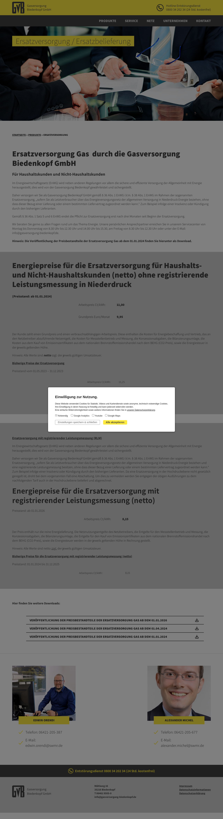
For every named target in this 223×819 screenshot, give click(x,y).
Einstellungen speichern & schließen (77, 422)
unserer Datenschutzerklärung (141, 410)
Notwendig (61, 415)
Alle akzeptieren (115, 422)
